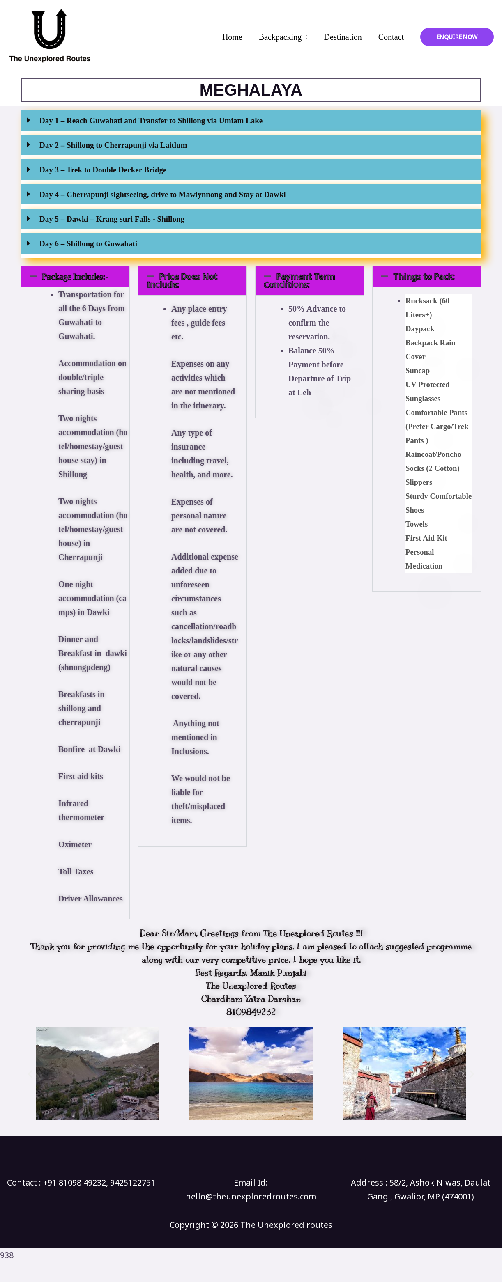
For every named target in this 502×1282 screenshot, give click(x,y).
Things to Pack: (424, 276)
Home (232, 36)
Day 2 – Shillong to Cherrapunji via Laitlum (113, 145)
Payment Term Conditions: (299, 280)
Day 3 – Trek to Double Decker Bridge (102, 169)
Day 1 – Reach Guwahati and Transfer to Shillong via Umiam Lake (151, 120)
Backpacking (280, 36)
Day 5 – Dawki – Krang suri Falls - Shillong (111, 219)
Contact (391, 36)
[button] (251, 122)
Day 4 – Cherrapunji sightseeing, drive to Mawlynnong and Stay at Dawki (162, 194)
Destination (343, 36)
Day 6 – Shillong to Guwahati (88, 243)
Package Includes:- (75, 276)
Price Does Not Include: (182, 280)
